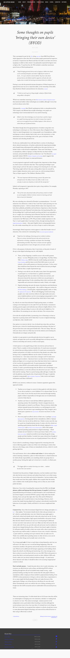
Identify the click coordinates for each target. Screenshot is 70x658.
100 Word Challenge (23, 294)
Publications (40, 2)
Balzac (38, 657)
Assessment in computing (11, 655)
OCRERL (51, 2)
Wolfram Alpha (25, 264)
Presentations (31, 2)
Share (35, 628)
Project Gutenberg (24, 266)
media (46, 2)
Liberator (57, 2)
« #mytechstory (16, 625)
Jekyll (32, 657)
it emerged (24, 108)
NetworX (64, 2)
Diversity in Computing (11, 648)
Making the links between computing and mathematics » (48, 626)
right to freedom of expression (36, 383)
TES (32, 56)
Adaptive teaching (9, 653)
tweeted (46, 89)
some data (40, 56)
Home (19, 2)
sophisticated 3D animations (31, 296)
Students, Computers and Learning (42, 156)
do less (15, 521)
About (24, 2)
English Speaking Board (19, 223)
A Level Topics (8, 645)
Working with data (10, 650)
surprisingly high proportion (26, 425)
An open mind (8, 2)
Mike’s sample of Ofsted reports (33, 434)
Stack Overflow (36, 418)
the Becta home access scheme (39, 440)
